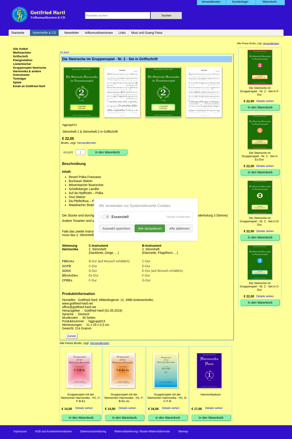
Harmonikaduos (211, 395)
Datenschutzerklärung (93, 431)
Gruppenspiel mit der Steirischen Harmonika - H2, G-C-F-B (167, 398)
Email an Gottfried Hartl (29, 86)
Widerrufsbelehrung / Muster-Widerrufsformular (142, 431)
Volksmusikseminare (99, 32)
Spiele (17, 82)
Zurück (71, 336)
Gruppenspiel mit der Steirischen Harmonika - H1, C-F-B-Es (81, 398)
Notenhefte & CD (44, 32)
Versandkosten (86, 143)
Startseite (17, 32)
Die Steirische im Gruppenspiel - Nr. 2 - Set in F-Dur (259, 91)
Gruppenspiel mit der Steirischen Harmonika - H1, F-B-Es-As (124, 398)
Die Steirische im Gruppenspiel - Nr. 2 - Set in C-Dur (259, 286)
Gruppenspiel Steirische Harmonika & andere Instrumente (29, 71)
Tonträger (19, 78)
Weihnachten (22, 52)
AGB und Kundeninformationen (53, 431)
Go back (64, 52)
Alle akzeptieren (149, 227)
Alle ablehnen (174, 227)
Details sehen (84, 408)
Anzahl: (68, 152)
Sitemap (183, 431)
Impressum (20, 431)
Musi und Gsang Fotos (147, 32)
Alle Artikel (20, 48)
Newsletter (71, 32)
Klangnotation (22, 60)
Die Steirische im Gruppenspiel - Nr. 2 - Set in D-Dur (259, 221)
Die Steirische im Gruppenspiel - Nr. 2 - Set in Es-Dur (259, 156)
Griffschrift (20, 56)
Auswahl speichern (121, 227)
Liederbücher (22, 64)
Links (122, 32)
